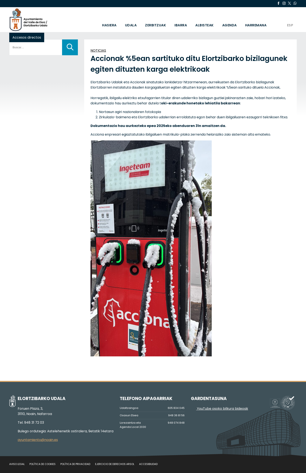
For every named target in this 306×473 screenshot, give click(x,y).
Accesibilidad (148, 464)
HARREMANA (256, 25)
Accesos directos (26, 37)
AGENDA (229, 25)
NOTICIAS (98, 50)
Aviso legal (17, 464)
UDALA (131, 25)
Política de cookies (42, 464)
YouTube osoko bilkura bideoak (219, 408)
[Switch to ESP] (290, 19)
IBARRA (180, 25)
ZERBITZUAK (155, 25)
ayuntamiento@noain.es (38, 439)
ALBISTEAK (204, 25)
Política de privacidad (75, 464)
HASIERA (109, 25)
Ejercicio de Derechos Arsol (114, 464)
